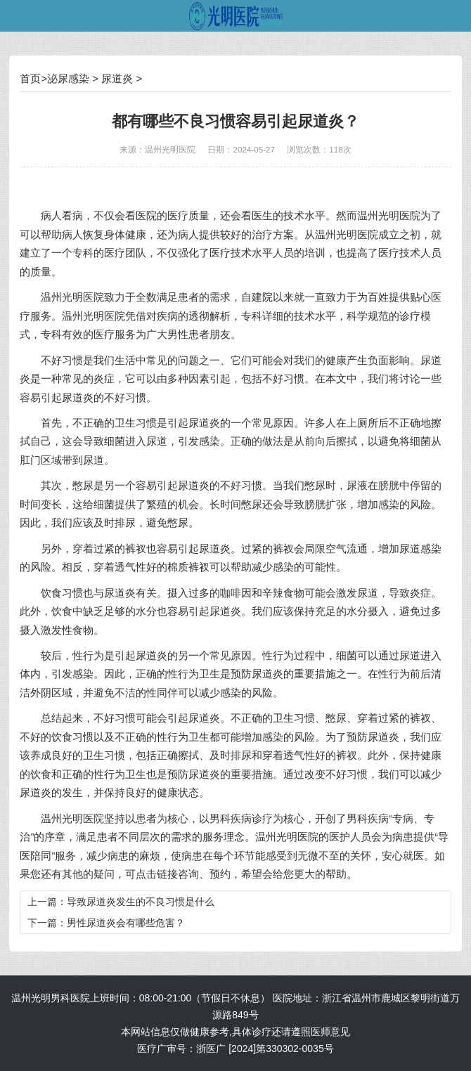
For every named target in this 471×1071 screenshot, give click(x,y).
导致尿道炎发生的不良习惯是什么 (140, 901)
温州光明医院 (170, 149)
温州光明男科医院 (50, 998)
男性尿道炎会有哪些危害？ (126, 922)
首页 (30, 78)
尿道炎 (117, 78)
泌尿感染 (68, 78)
